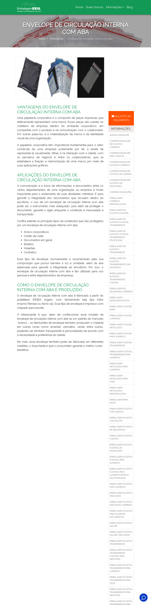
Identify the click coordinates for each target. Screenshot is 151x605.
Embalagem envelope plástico (120, 299)
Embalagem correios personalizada (118, 201)
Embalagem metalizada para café (119, 378)
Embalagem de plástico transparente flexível (118, 278)
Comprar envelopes (121, 192)
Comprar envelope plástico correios (120, 163)
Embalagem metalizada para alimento (119, 366)
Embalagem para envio (119, 401)
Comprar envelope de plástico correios (120, 144)
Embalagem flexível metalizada (121, 326)
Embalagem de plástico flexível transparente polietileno (119, 236)
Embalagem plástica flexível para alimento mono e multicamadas (121, 473)
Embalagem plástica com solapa (121, 419)
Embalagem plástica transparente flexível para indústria (121, 554)
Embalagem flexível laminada (121, 317)
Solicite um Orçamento (121, 118)
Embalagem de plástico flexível (119, 211)
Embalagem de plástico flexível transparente (119, 222)
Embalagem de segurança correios (121, 290)
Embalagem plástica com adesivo (121, 410)
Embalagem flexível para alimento (121, 335)
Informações (114, 7)
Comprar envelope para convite (120, 154)
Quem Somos (94, 7)
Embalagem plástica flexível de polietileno (121, 448)
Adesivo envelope (119, 135)
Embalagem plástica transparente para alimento (121, 568)
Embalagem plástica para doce (121, 494)
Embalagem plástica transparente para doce (121, 580)
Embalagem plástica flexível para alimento (121, 460)
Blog (130, 7)
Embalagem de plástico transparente (118, 249)
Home (79, 8)
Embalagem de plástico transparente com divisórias (120, 263)
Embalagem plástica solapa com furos (121, 533)
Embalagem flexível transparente (121, 344)
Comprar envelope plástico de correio (121, 172)
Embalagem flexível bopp (121, 308)
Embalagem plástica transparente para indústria (121, 592)
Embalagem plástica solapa (121, 524)
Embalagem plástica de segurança (121, 428)
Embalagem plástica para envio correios (121, 503)
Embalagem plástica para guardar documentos (121, 514)
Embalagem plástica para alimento (121, 485)
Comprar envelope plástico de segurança (120, 183)
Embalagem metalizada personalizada (118, 391)
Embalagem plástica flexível (121, 437)
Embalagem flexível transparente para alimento (121, 354)
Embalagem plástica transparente (121, 542)
